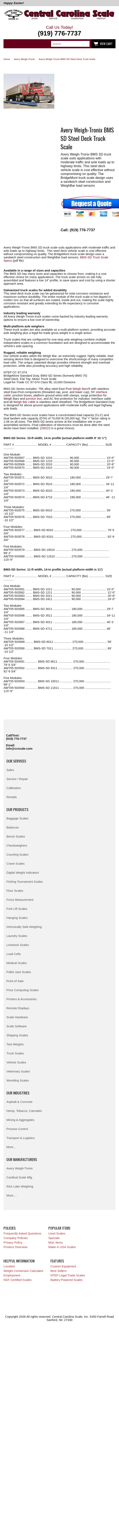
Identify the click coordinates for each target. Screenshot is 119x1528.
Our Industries (17, 1092)
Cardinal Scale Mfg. (19, 1177)
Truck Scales (15, 1053)
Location (9, 1266)
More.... (11, 1195)
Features (57, 1260)
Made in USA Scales (62, 1247)
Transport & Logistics (20, 1138)
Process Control (17, 1129)
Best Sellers (58, 1271)
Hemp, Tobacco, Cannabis (24, 1111)
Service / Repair (17, 779)
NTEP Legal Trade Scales (67, 1275)
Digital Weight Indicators (22, 872)
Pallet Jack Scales (18, 972)
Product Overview (15, 1247)
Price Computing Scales (22, 990)
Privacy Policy (13, 1242)
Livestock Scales (17, 945)
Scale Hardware (17, 1017)
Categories (8, 43)
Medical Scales (16, 963)
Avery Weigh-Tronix (19, 1168)
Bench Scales (15, 836)
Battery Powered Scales (66, 1280)
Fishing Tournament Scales (24, 881)
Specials (54, 1238)
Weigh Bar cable (24, 402)
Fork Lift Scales (16, 908)
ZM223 (45, 428)
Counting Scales (17, 854)
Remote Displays (17, 1008)
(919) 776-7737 (16, 738)
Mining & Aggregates (20, 1120)
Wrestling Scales (17, 1080)
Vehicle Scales (16, 1062)
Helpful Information (19, 1260)
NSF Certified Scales (18, 1280)
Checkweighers (16, 845)
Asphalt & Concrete (19, 1101)
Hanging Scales (17, 917)
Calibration (13, 788)
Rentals (11, 797)
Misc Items (55, 1242)
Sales (10, 770)
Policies (10, 1228)
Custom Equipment (63, 1266)
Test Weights (15, 1044)
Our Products (17, 809)
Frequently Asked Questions (22, 1233)
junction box (34, 398)
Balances (12, 827)
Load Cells (13, 954)
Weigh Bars (80, 388)
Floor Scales (14, 890)
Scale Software (16, 1026)
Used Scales (56, 1233)
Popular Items (59, 1228)
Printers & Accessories (21, 999)
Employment (12, 1275)
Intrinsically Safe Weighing (24, 927)
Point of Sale (14, 981)
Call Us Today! (59, 31)
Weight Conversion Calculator (23, 1271)
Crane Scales (15, 863)
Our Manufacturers (21, 1159)
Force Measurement (19, 899)
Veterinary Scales (18, 1071)
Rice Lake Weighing (19, 1186)
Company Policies (16, 1238)
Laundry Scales (16, 936)
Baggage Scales (17, 818)
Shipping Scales (17, 1035)
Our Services (16, 761)
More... (11, 1147)
